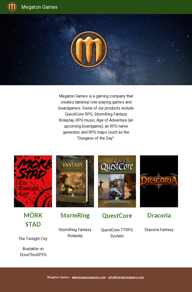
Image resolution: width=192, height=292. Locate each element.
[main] (96, 117)
